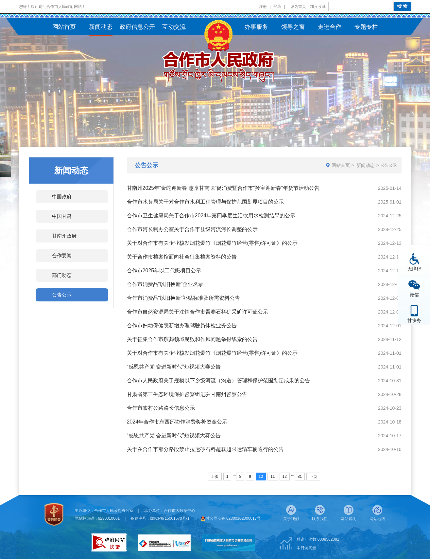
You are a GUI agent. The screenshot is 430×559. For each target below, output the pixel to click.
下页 (313, 476)
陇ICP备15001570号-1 (169, 518)
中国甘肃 (62, 216)
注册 (263, 6)
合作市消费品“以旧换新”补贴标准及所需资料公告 (183, 298)
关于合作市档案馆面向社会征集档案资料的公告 (182, 257)
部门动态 (62, 275)
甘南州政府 (64, 236)
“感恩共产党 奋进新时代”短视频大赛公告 (174, 367)
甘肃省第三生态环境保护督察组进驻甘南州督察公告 (187, 394)
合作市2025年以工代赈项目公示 (164, 270)
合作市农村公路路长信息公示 (161, 408)
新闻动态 (365, 165)
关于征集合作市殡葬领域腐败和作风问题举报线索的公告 (192, 339)
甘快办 (414, 320)
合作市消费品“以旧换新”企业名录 (165, 284)
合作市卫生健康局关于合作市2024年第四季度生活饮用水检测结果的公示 (211, 215)
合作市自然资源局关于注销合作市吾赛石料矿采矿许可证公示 (197, 312)
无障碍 (414, 268)
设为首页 (298, 6)
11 (272, 476)
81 (300, 476)
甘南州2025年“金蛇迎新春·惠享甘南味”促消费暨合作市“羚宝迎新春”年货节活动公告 (223, 188)
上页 (215, 476)
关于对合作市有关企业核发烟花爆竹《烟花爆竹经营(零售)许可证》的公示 (212, 243)
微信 (414, 294)
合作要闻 (62, 255)
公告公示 (62, 295)
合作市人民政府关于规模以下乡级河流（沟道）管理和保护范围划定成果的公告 (218, 380)
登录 (277, 6)
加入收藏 (318, 6)
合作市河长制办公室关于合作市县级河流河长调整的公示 (192, 229)
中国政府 (62, 196)
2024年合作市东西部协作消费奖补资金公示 (177, 421)
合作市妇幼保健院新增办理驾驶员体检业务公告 (182, 325)
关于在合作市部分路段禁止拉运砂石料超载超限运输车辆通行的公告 (205, 449)
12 (285, 476)
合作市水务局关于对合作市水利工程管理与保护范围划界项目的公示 (205, 202)
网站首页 (341, 165)
